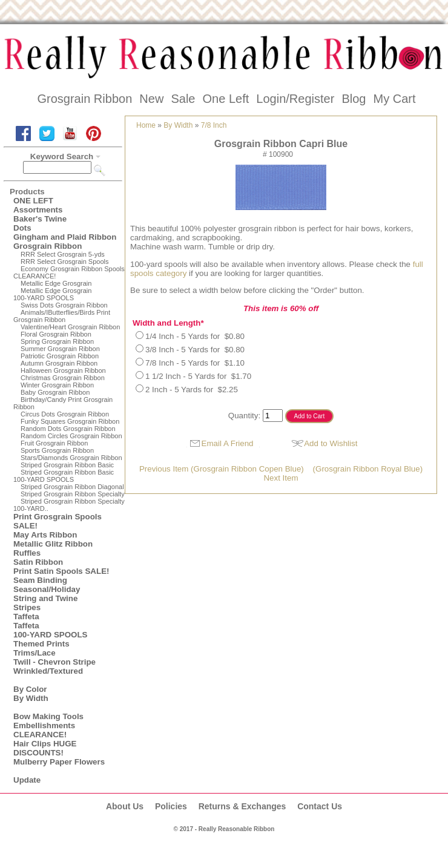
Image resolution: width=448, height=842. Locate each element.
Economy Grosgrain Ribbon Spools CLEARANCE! (69, 272)
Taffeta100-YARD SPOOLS (50, 630)
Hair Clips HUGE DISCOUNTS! (44, 748)
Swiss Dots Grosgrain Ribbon (64, 305)
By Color (30, 689)
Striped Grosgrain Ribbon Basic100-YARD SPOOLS (63, 476)
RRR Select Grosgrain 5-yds (63, 254)
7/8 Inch (214, 125)
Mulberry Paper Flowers (59, 761)
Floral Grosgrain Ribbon (56, 334)
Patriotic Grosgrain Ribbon (60, 356)
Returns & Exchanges (242, 806)
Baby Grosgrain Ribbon (55, 392)
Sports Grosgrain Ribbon (57, 450)
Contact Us (319, 806)
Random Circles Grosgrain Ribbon (71, 435)
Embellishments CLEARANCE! (44, 730)
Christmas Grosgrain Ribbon (63, 377)
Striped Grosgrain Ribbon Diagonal (72, 486)
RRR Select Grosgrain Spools (65, 261)
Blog (353, 98)
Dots (22, 227)
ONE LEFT (33, 200)
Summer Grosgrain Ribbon (60, 348)
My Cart (394, 98)
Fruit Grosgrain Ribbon (54, 443)
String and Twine (45, 598)
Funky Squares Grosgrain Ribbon (70, 421)
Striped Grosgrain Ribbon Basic (67, 465)
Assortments (37, 209)
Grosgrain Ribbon (85, 98)
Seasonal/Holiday (46, 589)
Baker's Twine (40, 218)
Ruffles (27, 552)
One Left (226, 98)
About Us (124, 806)
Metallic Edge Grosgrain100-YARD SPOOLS (52, 294)
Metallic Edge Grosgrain (56, 283)
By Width (30, 698)
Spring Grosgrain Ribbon (57, 341)
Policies (171, 806)
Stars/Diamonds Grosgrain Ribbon (71, 457)
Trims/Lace (34, 652)
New (151, 98)
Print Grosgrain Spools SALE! (57, 521)
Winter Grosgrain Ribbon (57, 385)
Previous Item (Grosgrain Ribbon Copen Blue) (221, 468)
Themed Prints (41, 643)
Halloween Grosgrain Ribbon (63, 370)
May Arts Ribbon (45, 534)
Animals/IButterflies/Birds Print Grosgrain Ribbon (61, 316)
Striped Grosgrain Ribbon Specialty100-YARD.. (69, 505)
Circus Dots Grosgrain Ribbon (65, 414)
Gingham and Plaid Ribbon (64, 237)
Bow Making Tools (48, 716)
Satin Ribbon (38, 562)
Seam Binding (40, 580)
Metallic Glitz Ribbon (53, 543)
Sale (183, 98)
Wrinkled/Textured (48, 671)
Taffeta (26, 616)
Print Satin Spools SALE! (61, 571)
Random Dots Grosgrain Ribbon (68, 428)
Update (27, 779)
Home (146, 125)
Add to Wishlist (330, 443)
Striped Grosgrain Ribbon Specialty (73, 494)
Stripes (27, 607)
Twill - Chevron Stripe (54, 661)
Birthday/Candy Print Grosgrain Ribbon (63, 403)
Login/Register (295, 98)
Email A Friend (228, 443)
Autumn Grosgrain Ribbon (59, 363)
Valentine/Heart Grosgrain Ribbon (70, 327)
